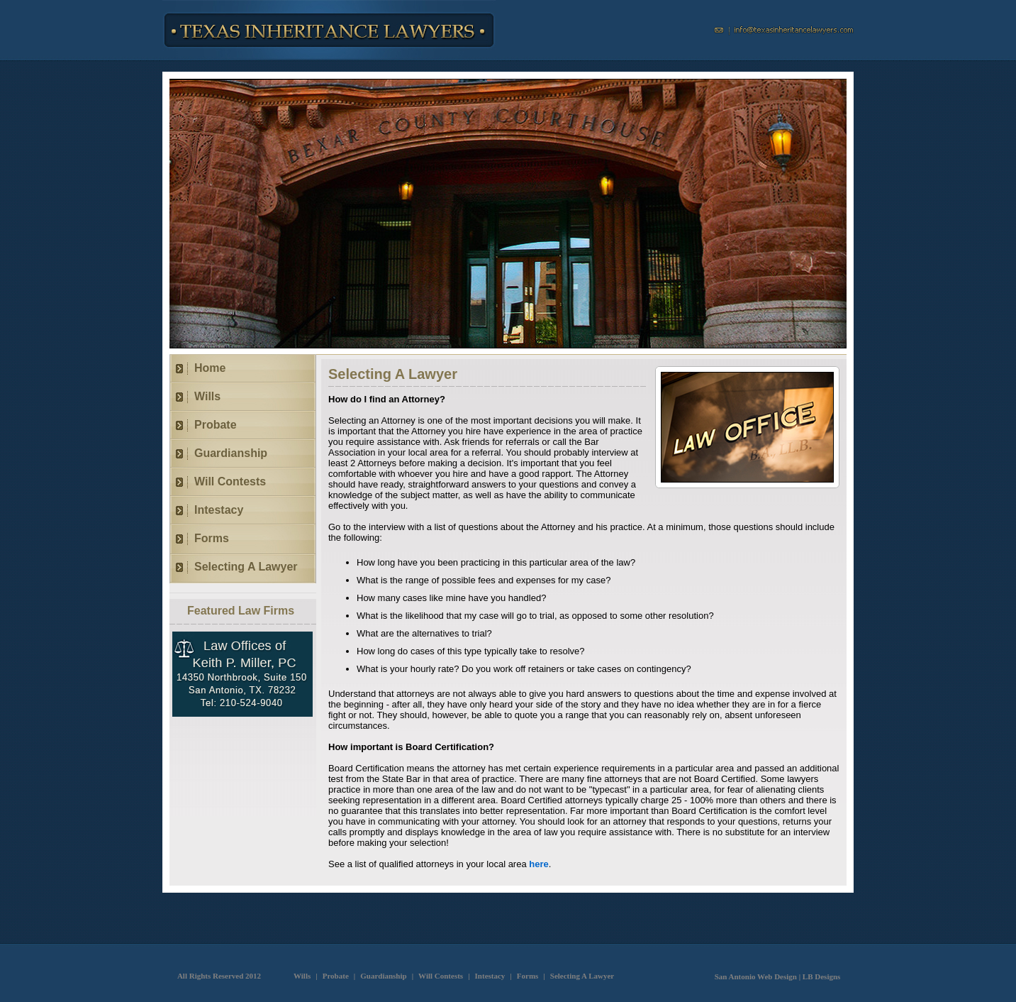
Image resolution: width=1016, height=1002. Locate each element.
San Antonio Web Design (756, 976)
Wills (207, 396)
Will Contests (230, 481)
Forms (211, 538)
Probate (215, 425)
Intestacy (218, 510)
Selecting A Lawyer (246, 567)
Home (209, 368)
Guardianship (230, 453)
